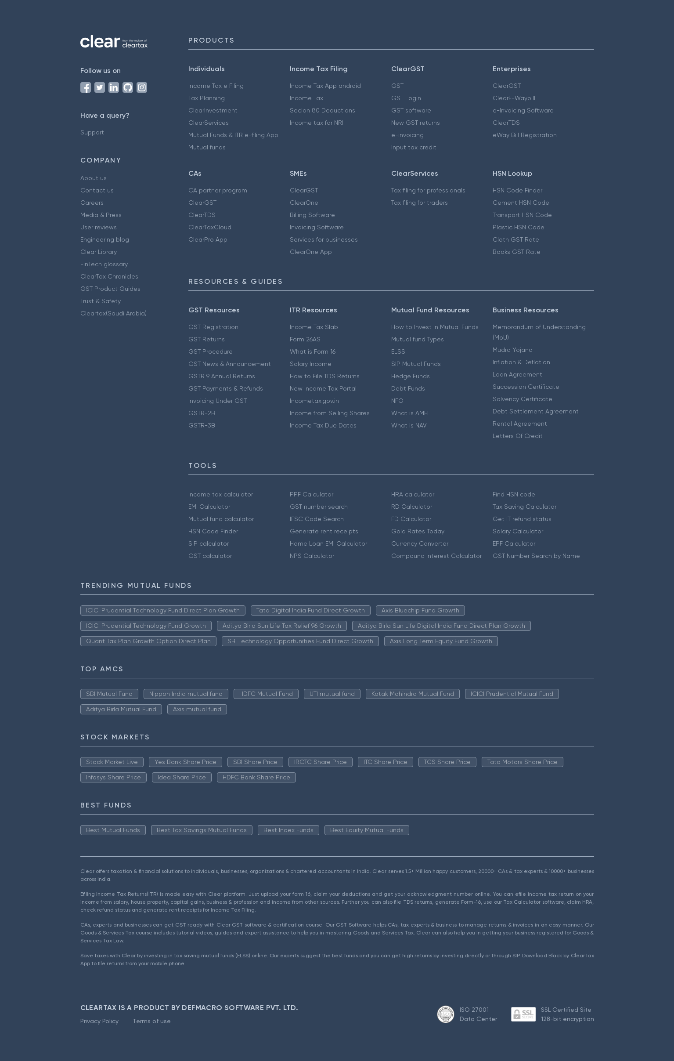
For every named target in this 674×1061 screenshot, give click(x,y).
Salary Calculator (518, 531)
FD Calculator (411, 518)
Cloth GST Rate (516, 239)
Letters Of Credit (518, 435)
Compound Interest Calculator (436, 555)
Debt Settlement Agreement (536, 411)
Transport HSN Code (522, 214)
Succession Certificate (526, 386)
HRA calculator (412, 494)
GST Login (406, 97)
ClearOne (304, 202)
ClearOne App (311, 251)
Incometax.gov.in (314, 400)
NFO (397, 400)
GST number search (319, 506)
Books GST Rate (517, 251)
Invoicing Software (317, 227)
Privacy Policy (99, 1021)
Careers (92, 202)
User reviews (98, 227)
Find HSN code (514, 494)
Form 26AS (305, 339)
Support (92, 132)
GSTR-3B (201, 425)
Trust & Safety (100, 300)
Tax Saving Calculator (524, 506)
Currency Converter (419, 543)
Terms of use (152, 1021)
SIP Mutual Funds (416, 363)
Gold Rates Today (417, 531)
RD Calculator (411, 506)
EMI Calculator (209, 506)
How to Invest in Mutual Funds (435, 326)
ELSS (398, 351)
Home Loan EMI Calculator (328, 543)
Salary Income (311, 363)
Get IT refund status (522, 518)
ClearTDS (506, 122)
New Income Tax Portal (323, 388)
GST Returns (206, 339)
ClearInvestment (213, 110)
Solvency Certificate (522, 398)
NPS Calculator (312, 555)
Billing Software (312, 214)
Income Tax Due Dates (323, 425)
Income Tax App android (325, 85)
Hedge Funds (410, 376)
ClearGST (507, 85)
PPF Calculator (311, 494)
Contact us (97, 190)
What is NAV (409, 425)
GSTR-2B (201, 412)
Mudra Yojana (513, 349)
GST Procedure (210, 351)
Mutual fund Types (417, 339)
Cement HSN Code (521, 202)
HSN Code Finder (517, 190)
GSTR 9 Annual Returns (221, 376)
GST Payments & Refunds (225, 388)
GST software (411, 110)
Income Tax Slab (314, 326)
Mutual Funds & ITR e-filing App (233, 134)
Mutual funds (207, 147)
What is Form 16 (312, 351)
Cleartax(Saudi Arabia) (113, 313)
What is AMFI (410, 412)
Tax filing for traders (419, 202)
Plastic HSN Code (518, 227)
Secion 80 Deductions (322, 110)
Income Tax (306, 97)
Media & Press (101, 214)
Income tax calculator (220, 494)
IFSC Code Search (317, 518)
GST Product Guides (110, 288)
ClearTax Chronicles (109, 276)
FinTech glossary (104, 264)
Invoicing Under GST (217, 400)
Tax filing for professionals (428, 190)
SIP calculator (208, 543)
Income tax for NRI (316, 122)
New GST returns (415, 122)
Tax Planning (206, 97)
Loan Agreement (517, 374)
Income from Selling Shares (330, 412)
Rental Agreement (520, 423)
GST (397, 85)
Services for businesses (324, 239)
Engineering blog (104, 239)
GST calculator (210, 555)
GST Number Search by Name (536, 555)
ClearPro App (207, 239)
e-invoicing (407, 134)
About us (93, 177)
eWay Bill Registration (525, 134)
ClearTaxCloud (209, 227)
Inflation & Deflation (521, 362)
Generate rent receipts (324, 531)
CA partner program (217, 190)
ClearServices (208, 122)
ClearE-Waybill (514, 97)
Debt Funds (408, 388)
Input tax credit (413, 147)
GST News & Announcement (229, 363)
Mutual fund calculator (221, 518)
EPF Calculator (514, 543)
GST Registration (213, 326)
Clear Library (98, 251)
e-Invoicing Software (523, 110)
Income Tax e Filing (216, 85)
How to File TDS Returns (325, 376)
